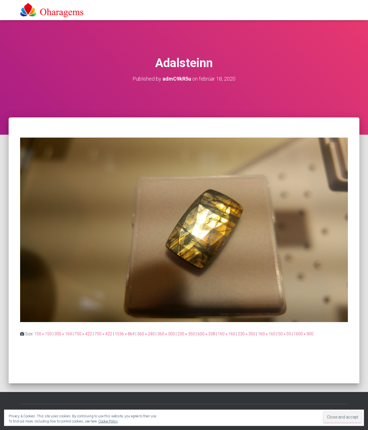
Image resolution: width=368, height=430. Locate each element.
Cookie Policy (108, 421)
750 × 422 (83, 334)
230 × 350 (186, 334)
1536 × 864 (125, 334)
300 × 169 (63, 334)
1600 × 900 (303, 334)
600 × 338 (206, 334)
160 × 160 (226, 334)
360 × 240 (146, 334)
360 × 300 (166, 334)
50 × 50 (284, 334)
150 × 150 (43, 334)
